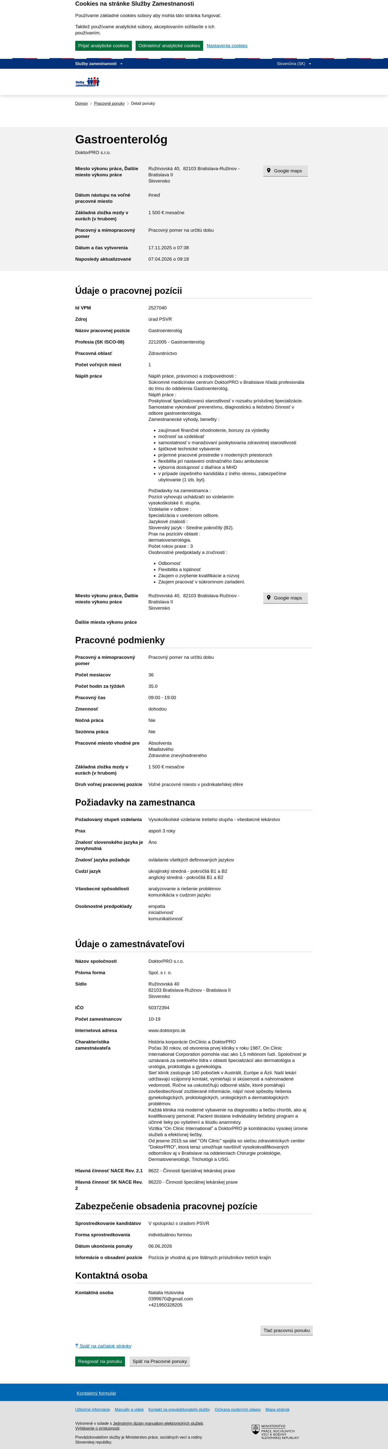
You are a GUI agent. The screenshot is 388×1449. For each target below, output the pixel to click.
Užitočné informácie (92, 1409)
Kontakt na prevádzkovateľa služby (179, 1409)
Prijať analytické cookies (103, 45)
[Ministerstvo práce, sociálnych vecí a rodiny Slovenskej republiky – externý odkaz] (276, 1446)
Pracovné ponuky (109, 103)
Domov (81, 103)
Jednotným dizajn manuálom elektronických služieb (158, 1423)
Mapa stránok (278, 1409)
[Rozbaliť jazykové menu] (294, 64)
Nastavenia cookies (227, 45)
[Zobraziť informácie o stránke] (99, 63)
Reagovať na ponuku (100, 1361)
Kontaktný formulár (96, 1393)
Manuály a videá (129, 1409)
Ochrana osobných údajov (238, 1409)
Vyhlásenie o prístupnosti (97, 1428)
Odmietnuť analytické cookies (169, 45)
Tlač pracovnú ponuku (287, 1330)
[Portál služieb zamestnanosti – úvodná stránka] (102, 82)
